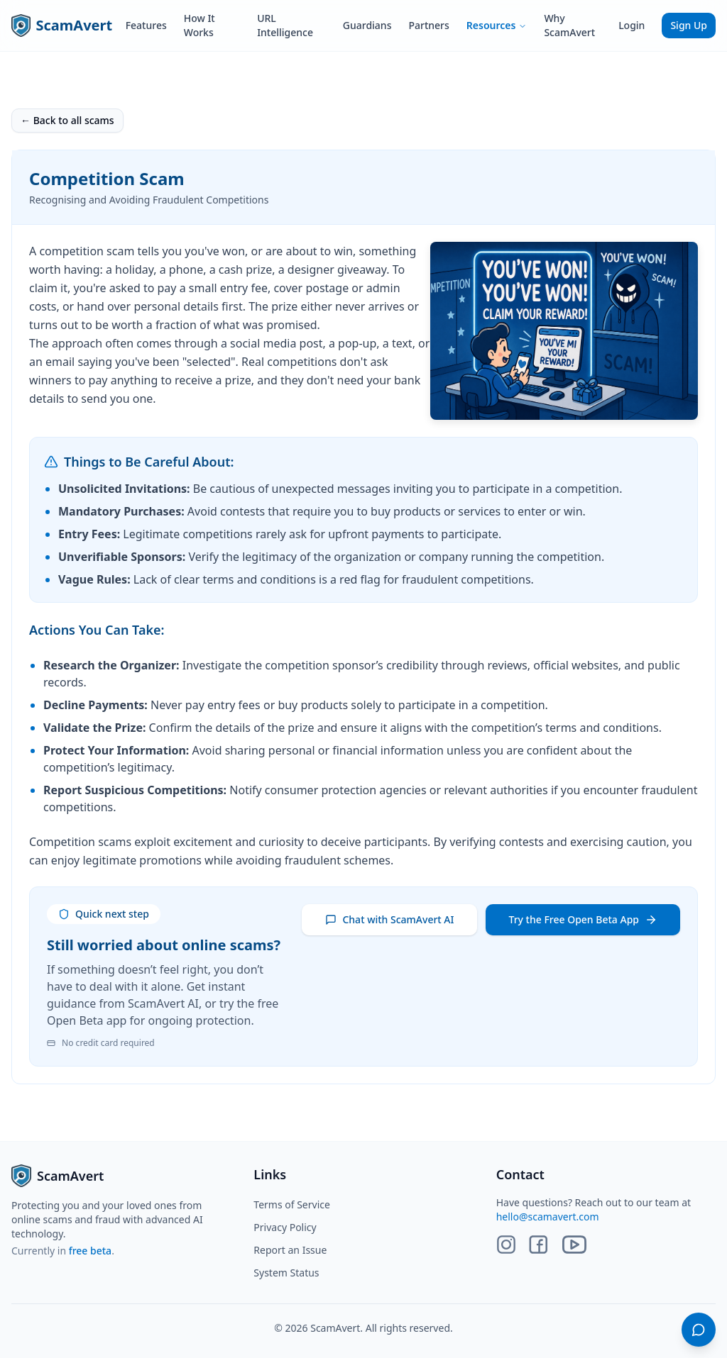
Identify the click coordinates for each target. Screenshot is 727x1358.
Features (146, 25)
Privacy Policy (284, 1227)
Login (631, 25)
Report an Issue (290, 1250)
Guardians (367, 25)
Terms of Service (291, 1204)
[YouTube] (574, 1244)
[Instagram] (506, 1244)
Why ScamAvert (569, 25)
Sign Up (688, 25)
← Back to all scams (67, 120)
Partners (428, 25)
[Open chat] (699, 1330)
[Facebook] (537, 1244)
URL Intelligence (285, 25)
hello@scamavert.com (547, 1216)
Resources (497, 25)
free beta (90, 1250)
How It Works (199, 25)
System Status (286, 1272)
